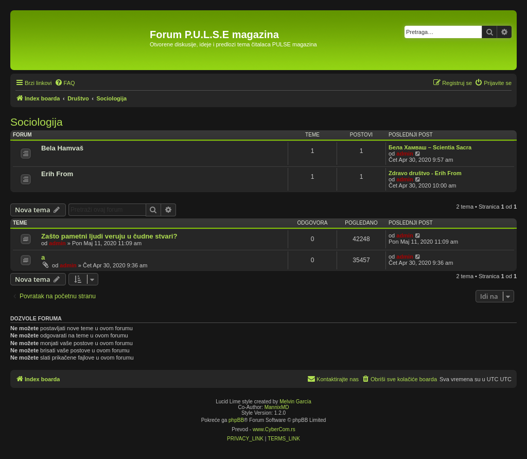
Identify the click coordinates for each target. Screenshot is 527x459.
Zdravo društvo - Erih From (425, 173)
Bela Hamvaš (62, 148)
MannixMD (277, 407)
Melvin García (295, 401)
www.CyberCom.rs (274, 429)
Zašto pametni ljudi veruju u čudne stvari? (109, 236)
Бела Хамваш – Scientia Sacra (430, 147)
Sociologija (36, 122)
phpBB (236, 420)
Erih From (57, 174)
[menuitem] (65, 83)
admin (404, 153)
